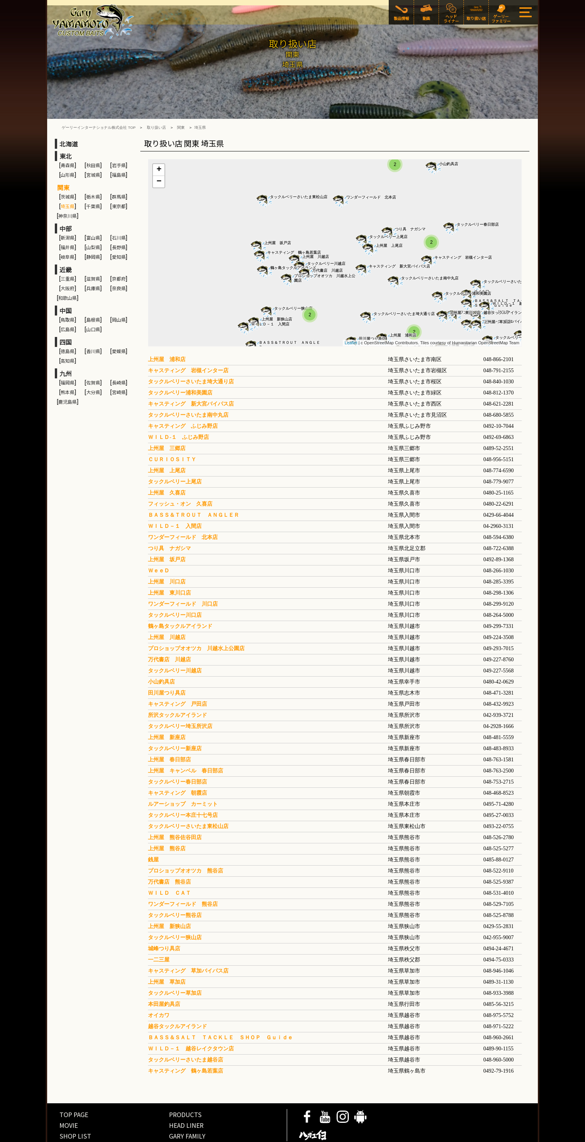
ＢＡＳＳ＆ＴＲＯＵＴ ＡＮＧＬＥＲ (289, 318)
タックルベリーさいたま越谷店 (510, 255)
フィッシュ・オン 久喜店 (180, 477)
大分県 (93, 365)
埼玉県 (200, 101)
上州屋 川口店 (167, 555)
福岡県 (67, 355)
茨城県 (67, 169)
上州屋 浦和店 (402, 308)
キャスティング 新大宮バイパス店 (399, 239)
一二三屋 (158, 933)
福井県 (67, 220)
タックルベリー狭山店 (293, 281)
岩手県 (119, 138)
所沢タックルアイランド (177, 688)
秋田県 (93, 138)
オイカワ (158, 988)
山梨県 (93, 220)
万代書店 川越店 (327, 244)
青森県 (67, 138)
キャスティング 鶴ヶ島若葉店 (294, 225)
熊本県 (67, 365)
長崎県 (119, 355)
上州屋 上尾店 (389, 219)
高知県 (67, 333)
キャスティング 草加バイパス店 (188, 944)
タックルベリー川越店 (326, 237)
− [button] (158, 155)
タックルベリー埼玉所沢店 (180, 699)
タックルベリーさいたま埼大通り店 (404, 287)
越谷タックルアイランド (180, 999)
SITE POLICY (107, 1135)
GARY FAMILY (187, 1109)
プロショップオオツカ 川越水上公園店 (324, 251)
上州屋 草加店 (497, 295)
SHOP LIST (75, 1109)
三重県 (67, 251)
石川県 (119, 210)
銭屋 (153, 833)
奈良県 (119, 261)
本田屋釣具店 (164, 977)
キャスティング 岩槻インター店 (463, 230)
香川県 (93, 324)
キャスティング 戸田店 (177, 677)
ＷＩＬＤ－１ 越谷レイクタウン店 (191, 1022)
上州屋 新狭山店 (276, 292)
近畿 (65, 242)
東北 (65, 129)
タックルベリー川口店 (175, 588)
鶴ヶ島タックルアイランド (293, 241)
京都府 (119, 251)
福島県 (119, 148)
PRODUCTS (185, 1087)
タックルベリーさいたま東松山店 (298, 170)
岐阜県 (67, 230)
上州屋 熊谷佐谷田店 (175, 810)
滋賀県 (93, 251)
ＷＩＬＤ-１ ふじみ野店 (178, 410)
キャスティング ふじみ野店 (183, 399)
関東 (181, 101)
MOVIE (68, 1098)
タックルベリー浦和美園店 (468, 267)
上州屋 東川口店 (465, 286)
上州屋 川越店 (315, 230)
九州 (65, 346)
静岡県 (93, 230)
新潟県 (67, 210)
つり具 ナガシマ (410, 202)
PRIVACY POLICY (71, 1135)
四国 (65, 315)
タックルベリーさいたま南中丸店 (429, 251)
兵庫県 (93, 261)
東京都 (119, 179)
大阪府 (67, 261)
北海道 (68, 117)
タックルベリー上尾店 (388, 210)
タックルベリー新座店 (175, 722)
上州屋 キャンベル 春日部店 (185, 744)
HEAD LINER (186, 1098)
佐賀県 (93, 355)
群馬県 (119, 169)
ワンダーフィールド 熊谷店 (183, 877)
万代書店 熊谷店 (169, 855)
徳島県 (67, 324)
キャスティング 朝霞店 (177, 766)
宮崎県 (119, 365)
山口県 (93, 302)
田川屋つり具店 (372, 312)
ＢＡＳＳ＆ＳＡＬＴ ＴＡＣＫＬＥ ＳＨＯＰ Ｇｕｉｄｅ (220, 1011)
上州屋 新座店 (167, 710)
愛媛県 (119, 324)
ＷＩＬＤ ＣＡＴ (169, 866)
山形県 (67, 148)
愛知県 (119, 230)
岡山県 (119, 292)
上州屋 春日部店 (169, 733)
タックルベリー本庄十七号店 (183, 788)
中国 (65, 283)
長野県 (119, 220)
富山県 (93, 210)
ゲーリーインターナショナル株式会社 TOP (98, 101)
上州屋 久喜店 (167, 466)
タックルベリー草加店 (514, 311)
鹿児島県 (67, 374)
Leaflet (351, 316)
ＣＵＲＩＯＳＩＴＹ (172, 432)
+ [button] (158, 143)
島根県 (93, 292)
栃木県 (93, 169)
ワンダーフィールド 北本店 (371, 170)
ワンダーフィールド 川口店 (183, 577)
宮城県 (93, 148)
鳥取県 (67, 292)
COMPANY (135, 1135)
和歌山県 (67, 271)
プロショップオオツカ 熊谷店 (185, 844)
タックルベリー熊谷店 (175, 888)
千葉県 (93, 179)
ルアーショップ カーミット (183, 777)
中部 (65, 201)
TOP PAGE (73, 1087)
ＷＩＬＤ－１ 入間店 (270, 297)
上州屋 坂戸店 (277, 216)
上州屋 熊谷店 (167, 822)
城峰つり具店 (164, 922)
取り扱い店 (156, 101)
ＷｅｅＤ (158, 544)
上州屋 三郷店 (167, 421)
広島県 (67, 302)
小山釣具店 (448, 137)
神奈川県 (67, 189)
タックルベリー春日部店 (478, 198)
